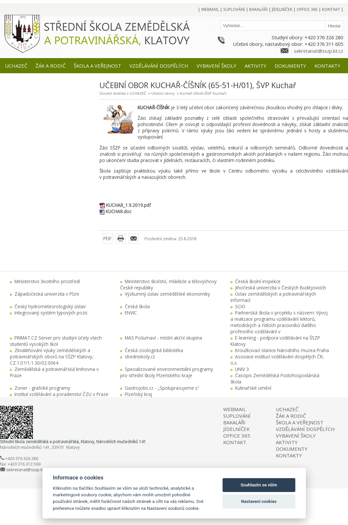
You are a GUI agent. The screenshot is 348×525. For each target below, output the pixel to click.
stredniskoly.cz (140, 356)
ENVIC (131, 313)
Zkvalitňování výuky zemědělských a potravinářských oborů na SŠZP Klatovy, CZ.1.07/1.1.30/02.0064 (52, 356)
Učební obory (163, 93)
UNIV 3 (242, 369)
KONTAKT (234, 442)
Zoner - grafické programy (42, 388)
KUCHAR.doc (118, 211)
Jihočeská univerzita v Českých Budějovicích (280, 287)
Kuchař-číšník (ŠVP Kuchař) (203, 93)
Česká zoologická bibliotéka (154, 350)
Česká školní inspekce (258, 281)
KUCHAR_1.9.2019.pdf (128, 205)
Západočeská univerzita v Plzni (46, 294)
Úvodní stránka (112, 93)
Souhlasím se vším (259, 484)
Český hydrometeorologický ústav (50, 306)
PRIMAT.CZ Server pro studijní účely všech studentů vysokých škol (56, 341)
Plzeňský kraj (138, 394)
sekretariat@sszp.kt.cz (318, 51)
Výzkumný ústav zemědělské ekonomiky (167, 294)
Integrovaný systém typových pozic (51, 313)
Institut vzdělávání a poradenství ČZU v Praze (61, 394)
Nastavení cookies (259, 501)
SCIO (240, 306)
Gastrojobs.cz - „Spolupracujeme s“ (162, 388)
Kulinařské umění (253, 388)
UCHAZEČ (138, 93)
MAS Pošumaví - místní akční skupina (163, 338)
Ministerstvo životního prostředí (47, 281)
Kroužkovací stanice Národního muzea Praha (282, 350)
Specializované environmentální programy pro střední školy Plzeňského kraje (166, 372)
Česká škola (137, 306)
